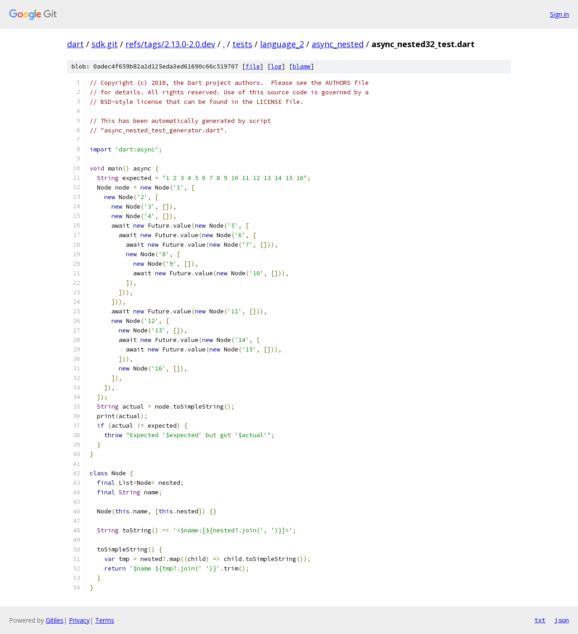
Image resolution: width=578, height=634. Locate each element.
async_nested (338, 44)
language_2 (282, 44)
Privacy (79, 620)
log (276, 66)
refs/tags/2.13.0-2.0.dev (170, 44)
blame (302, 66)
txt (540, 620)
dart (75, 44)
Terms (104, 620)
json (561, 620)
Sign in (559, 14)
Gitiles (54, 620)
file (253, 66)
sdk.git (105, 44)
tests (242, 44)
